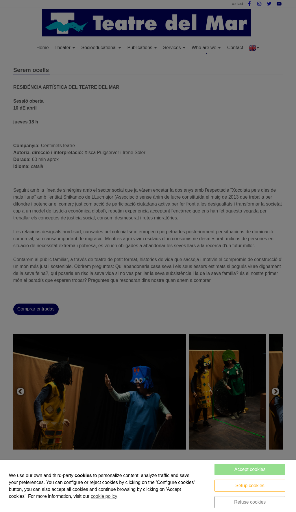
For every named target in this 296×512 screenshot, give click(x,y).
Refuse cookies (250, 502)
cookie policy (104, 496)
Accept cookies (250, 469)
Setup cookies (249, 485)
